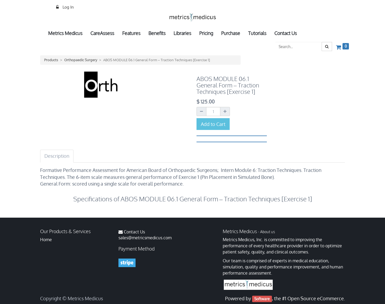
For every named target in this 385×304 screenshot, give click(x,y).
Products (51, 60)
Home (46, 239)
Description (56, 156)
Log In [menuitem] (67, 7)
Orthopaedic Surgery (80, 60)
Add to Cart (213, 124)
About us (267, 231)
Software (262, 299)
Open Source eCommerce (315, 298)
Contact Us (134, 231)
